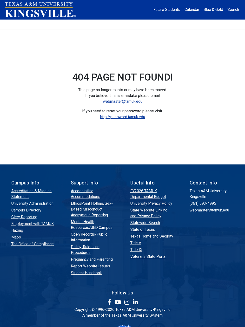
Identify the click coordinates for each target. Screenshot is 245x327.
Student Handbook (86, 273)
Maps (16, 237)
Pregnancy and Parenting (92, 259)
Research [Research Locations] (114, 24)
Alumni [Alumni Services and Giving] (173, 24)
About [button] (21, 24)
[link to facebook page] (109, 302)
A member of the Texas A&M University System (122, 315)
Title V (135, 243)
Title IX (136, 249)
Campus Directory (26, 210)
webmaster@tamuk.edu (122, 101)
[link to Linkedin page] (135, 302)
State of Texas (142, 229)
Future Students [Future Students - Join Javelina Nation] (166, 9)
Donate (222, 24)
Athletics (197, 24)
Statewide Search (145, 222)
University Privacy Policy (151, 203)
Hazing (17, 230)
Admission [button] (49, 24)
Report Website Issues (90, 266)
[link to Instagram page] (127, 302)
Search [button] (233, 9)
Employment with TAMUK (32, 223)
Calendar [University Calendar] (192, 9)
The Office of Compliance (32, 244)
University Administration (32, 203)
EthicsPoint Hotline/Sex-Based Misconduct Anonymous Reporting (92, 209)
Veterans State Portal (148, 256)
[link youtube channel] (118, 302)
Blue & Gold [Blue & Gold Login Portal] (213, 9)
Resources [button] (143, 24)
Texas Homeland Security (151, 236)
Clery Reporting (24, 217)
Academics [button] (82, 24)
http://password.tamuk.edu (122, 117)
